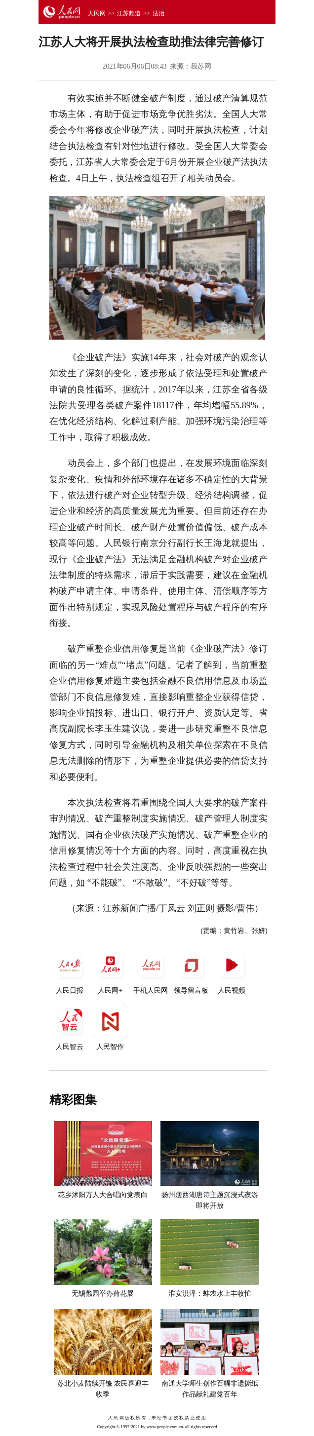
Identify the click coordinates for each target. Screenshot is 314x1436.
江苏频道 (129, 13)
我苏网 (201, 66)
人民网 (97, 13)
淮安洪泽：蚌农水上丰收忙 (209, 1293)
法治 (158, 13)
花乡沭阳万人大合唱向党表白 (103, 1195)
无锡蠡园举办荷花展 (103, 1293)
